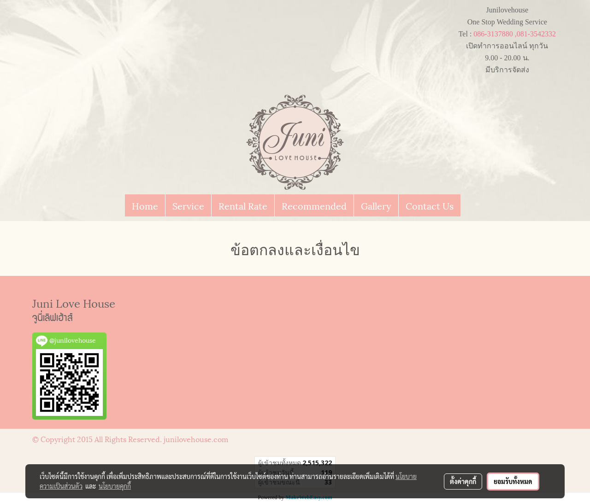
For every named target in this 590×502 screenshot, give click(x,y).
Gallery (376, 205)
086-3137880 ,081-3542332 (514, 34)
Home (145, 205)
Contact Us (430, 205)
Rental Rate (242, 205)
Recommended (314, 205)
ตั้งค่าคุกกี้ (463, 481)
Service (188, 205)
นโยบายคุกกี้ (115, 486)
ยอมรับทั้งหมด (513, 481)
